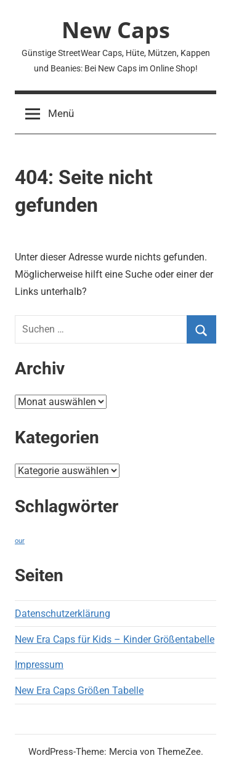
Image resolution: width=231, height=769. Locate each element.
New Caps (116, 30)
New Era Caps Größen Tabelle (79, 690)
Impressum (39, 664)
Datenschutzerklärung (62, 613)
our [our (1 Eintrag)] (20, 541)
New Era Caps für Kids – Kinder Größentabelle (114, 639)
